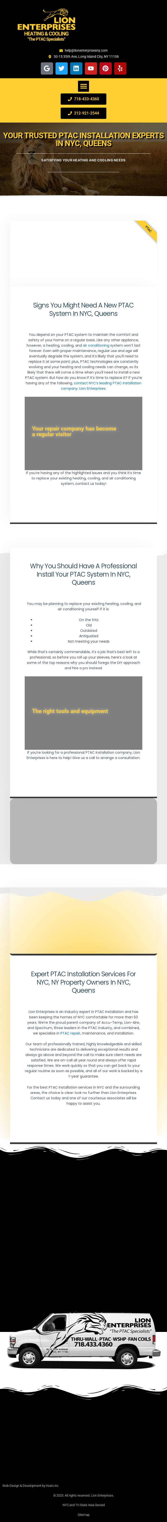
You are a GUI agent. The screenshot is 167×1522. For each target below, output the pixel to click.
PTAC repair (70, 1033)
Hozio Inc (52, 1486)
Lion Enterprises (92, 388)
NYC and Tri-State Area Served (84, 1505)
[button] (83, 86)
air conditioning (96, 345)
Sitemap (83, 1515)
